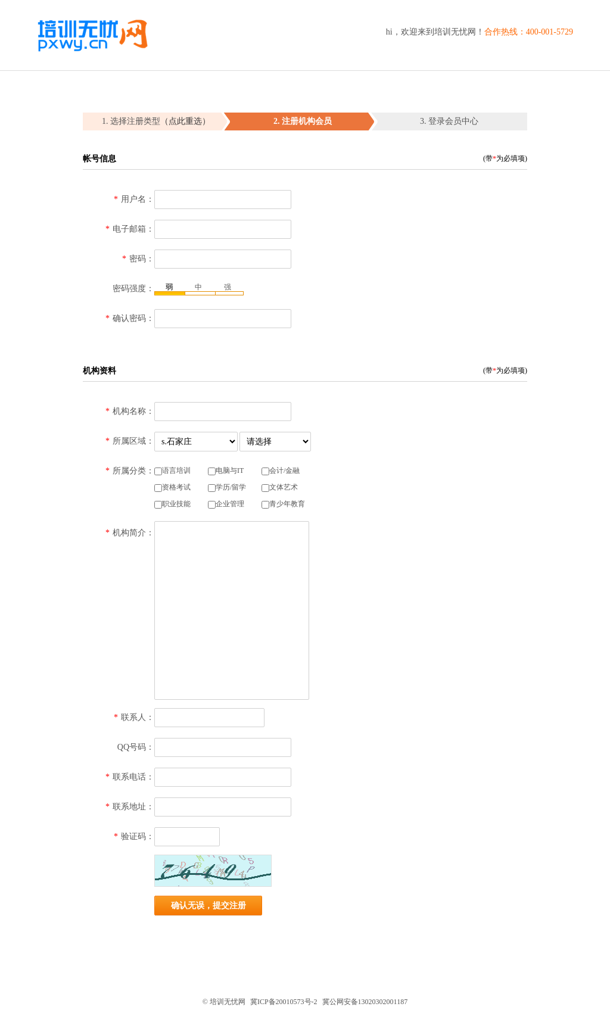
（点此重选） (185, 121)
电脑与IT (226, 470)
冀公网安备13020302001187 (365, 1002)
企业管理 (226, 504)
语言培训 (172, 470)
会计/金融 (281, 470)
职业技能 (172, 504)
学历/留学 (227, 487)
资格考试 (172, 487)
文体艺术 (280, 487)
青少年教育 (283, 504)
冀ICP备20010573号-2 (284, 1002)
